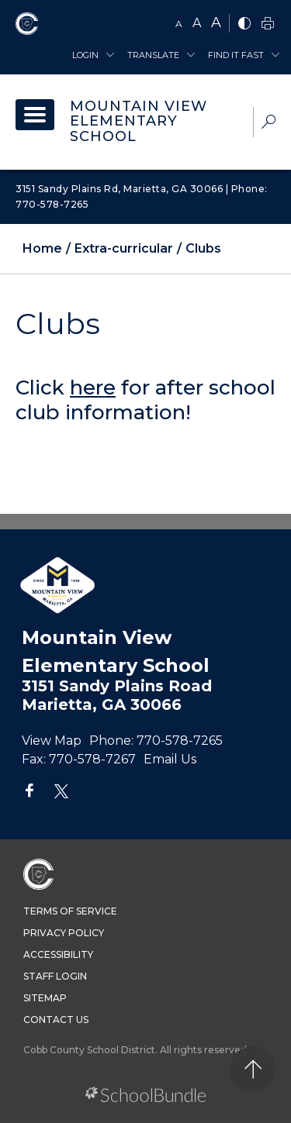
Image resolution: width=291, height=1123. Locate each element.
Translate (153, 55)
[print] (268, 24)
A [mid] (196, 23)
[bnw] (244, 24)
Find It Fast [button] (236, 55)
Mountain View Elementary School (138, 122)
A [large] (216, 22)
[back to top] (252, 1069)
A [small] (178, 23)
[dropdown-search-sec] (268, 123)
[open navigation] (35, 114)
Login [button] (85, 55)
